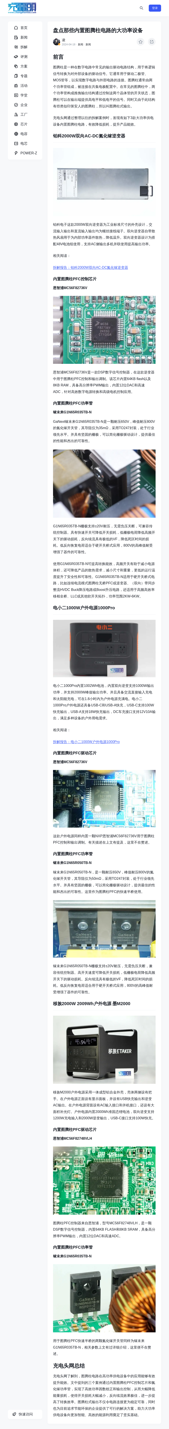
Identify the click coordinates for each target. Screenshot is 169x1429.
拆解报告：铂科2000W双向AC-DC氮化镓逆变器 (90, 267)
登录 (155, 8)
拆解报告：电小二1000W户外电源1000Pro (86, 742)
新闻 (80, 44)
